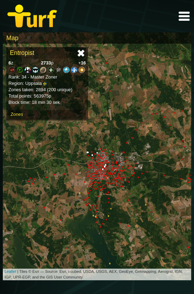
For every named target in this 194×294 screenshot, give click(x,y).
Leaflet (10, 271)
